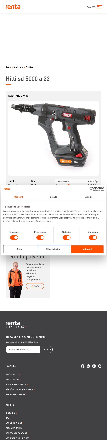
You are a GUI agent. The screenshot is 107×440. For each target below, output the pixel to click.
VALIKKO (91, 6)
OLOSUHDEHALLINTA (16, 384)
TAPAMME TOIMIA (14, 428)
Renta (9, 67)
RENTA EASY (12, 374)
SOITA (37, 286)
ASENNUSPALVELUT (15, 394)
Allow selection (53, 249)
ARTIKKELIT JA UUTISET (18, 438)
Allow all (87, 249)
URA (8, 418)
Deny (19, 249)
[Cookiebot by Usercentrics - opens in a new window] (91, 189)
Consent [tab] (18, 197)
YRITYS (10, 404)
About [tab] (88, 197)
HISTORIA (10, 413)
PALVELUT (12, 365)
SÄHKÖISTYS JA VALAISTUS (19, 389)
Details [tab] (53, 197)
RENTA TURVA (12, 379)
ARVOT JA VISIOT (14, 423)
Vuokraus (18, 67)
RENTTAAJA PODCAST (16, 433)
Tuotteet (29, 67)
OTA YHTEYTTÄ (15, 326)
